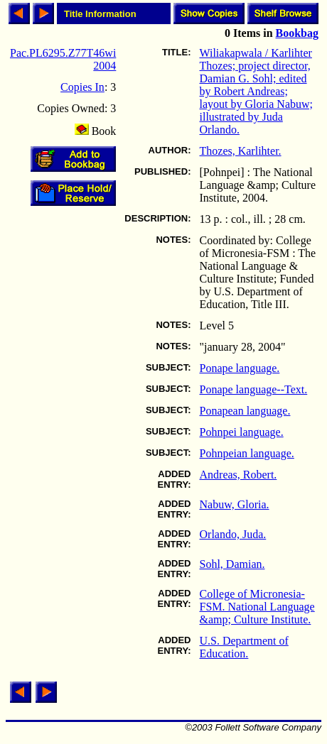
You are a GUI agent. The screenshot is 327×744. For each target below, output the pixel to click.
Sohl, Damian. (232, 564)
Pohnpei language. (242, 432)
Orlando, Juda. (233, 534)
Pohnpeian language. (247, 453)
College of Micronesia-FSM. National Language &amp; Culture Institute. (257, 606)
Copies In (82, 87)
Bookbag (297, 33)
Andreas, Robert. (238, 475)
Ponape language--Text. (254, 389)
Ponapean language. (245, 411)
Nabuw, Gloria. (234, 504)
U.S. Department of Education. (244, 647)
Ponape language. (240, 368)
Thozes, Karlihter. (241, 151)
